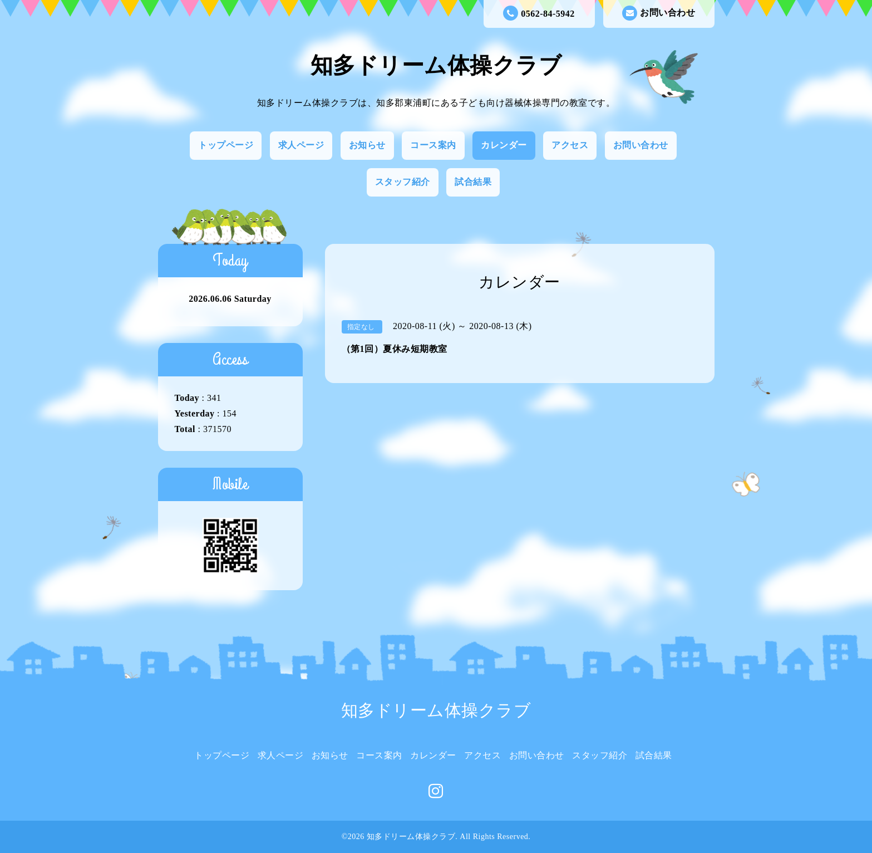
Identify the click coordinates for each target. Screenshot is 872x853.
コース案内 (433, 145)
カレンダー (504, 145)
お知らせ (367, 145)
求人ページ (301, 145)
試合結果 (473, 182)
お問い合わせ (658, 13)
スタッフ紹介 (402, 182)
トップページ (225, 145)
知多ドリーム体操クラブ (436, 65)
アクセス (569, 145)
